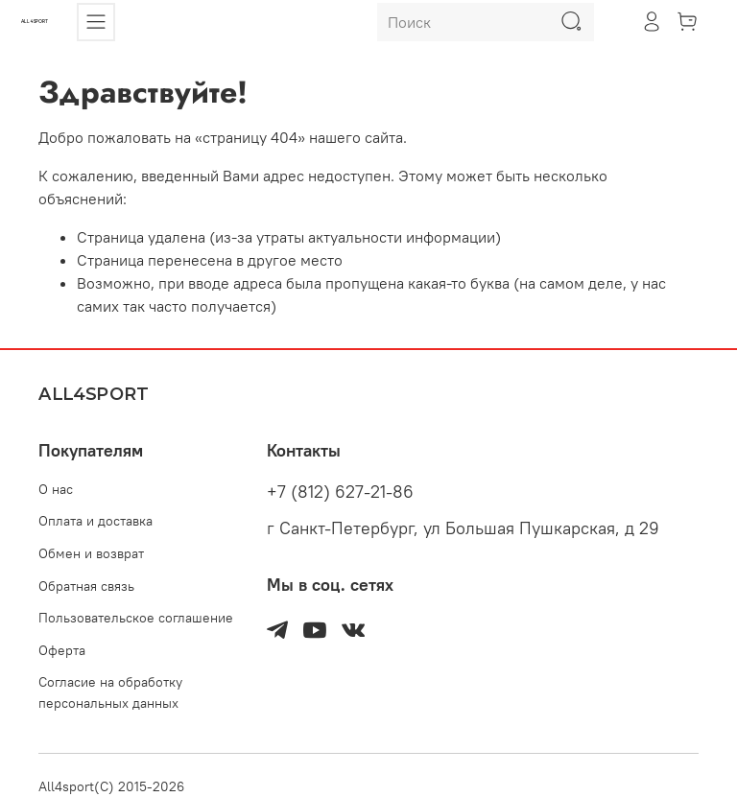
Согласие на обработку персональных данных (110, 692)
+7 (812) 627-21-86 (340, 492)
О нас (55, 489)
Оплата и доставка (95, 520)
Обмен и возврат (91, 553)
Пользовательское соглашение (135, 617)
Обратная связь (86, 586)
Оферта (61, 650)
